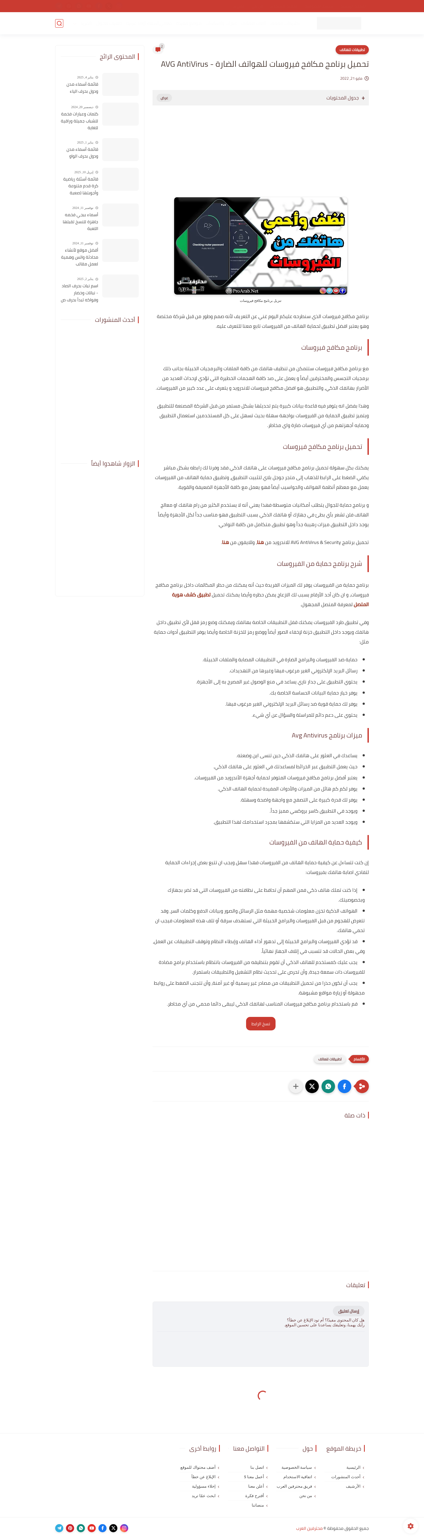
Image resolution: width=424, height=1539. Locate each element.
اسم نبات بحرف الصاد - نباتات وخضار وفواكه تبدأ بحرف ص (79, 292)
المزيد (86, 23)
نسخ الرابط (260, 1024)
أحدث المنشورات (345, 1477)
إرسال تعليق (348, 1311)
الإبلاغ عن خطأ (203, 1477)
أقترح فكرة (254, 1496)
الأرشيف (353, 1486)
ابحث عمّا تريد (204, 1496)
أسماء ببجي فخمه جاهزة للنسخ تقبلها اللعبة (80, 221)
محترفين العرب (309, 1528)
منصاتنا (258, 1505)
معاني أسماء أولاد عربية (149, 23)
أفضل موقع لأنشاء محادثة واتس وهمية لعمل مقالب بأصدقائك (79, 257)
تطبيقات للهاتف (285, 23)
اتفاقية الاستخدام (284, 6)
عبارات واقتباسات (221, 23)
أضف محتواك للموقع (198, 1467)
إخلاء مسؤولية (204, 1486)
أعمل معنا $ (254, 1477)
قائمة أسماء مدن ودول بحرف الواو (82, 153)
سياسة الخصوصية (319, 6)
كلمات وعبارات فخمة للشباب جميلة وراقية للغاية (79, 121)
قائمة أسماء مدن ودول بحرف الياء (82, 88)
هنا (260, 542)
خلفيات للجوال (109, 23)
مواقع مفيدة (188, 23)
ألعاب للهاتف (253, 23)
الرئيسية (353, 1467)
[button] (344, 1086)
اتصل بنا (239, 6)
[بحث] (59, 23)
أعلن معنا (256, 1486)
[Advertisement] (261, 157)
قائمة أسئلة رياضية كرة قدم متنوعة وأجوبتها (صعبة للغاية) (80, 186)
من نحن (257, 6)
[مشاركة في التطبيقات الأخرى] (296, 1086)
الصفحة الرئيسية (353, 6)
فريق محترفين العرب (294, 1486)
